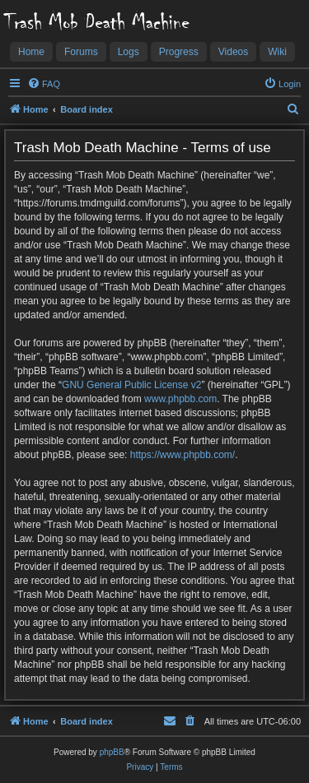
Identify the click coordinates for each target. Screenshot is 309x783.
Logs (128, 52)
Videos (233, 52)
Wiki (277, 52)
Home (31, 52)
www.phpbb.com (180, 399)
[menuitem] (43, 84)
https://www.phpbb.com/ (182, 455)
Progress (179, 52)
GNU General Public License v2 (131, 385)
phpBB (112, 752)
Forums (81, 52)
